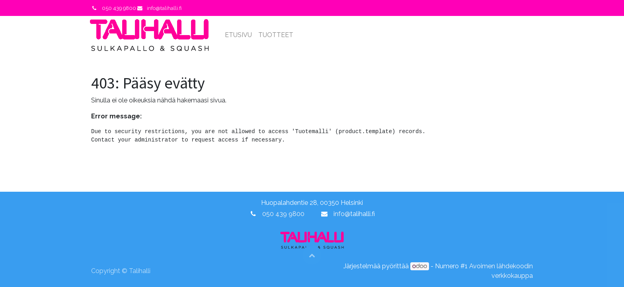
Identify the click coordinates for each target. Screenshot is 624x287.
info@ (341, 214)
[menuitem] (240, 35)
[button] (312, 255)
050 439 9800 (283, 214)
